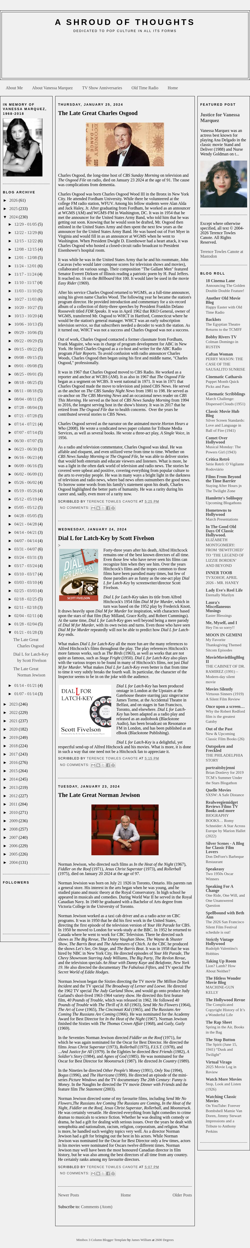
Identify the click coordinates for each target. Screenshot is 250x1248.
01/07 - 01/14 (26, 694)
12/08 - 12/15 (26, 249)
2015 (14, 771)
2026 (14, 200)
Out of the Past (219, 729)
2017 (14, 754)
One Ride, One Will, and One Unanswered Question (225, 900)
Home (173, 88)
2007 (14, 837)
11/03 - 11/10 (26, 291)
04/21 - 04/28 (26, 524)
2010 (14, 812)
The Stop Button (220, 1039)
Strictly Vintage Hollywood (220, 941)
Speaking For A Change (219, 888)
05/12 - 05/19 (26, 499)
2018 (14, 746)
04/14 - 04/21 (26, 532)
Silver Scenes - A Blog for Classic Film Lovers (225, 847)
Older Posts (182, 1195)
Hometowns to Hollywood (218, 512)
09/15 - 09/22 (26, 349)
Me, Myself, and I (221, 622)
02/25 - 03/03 (26, 590)
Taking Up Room (221, 961)
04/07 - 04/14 (26, 541)
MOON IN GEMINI (224, 635)
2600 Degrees (164, 1240)
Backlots (213, 319)
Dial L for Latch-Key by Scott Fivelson (106, 538)
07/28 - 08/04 (26, 407)
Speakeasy (215, 869)
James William (142, 1240)
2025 (14, 208)
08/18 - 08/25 (26, 382)
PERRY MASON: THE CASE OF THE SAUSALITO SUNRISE (225, 364)
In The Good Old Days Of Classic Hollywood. (221, 530)
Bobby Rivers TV (221, 337)
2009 (14, 821)
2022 (14, 712)
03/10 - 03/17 (26, 574)
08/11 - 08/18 (26, 391)
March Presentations (222, 519)
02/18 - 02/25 (26, 599)
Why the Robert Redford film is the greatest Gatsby (225, 716)
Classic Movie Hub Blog (222, 413)
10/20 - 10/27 (26, 307)
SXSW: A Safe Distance (225, 795)
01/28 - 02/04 (26, 624)
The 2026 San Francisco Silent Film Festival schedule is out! (225, 927)
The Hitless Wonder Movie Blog (223, 980)
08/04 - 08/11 (26, 399)
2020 (14, 729)
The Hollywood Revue (225, 1000)
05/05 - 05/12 (26, 507)
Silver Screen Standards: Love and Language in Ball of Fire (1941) (225, 425)
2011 (13, 804)
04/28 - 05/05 (26, 516)
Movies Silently (219, 689)
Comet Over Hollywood (217, 440)
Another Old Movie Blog (223, 300)
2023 (14, 704)
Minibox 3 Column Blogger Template (101, 1240)
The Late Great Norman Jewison (99, 795)
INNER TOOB (219, 573)
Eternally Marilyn (220, 595)
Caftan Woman (219, 354)
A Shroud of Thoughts (125, 22)
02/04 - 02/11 (26, 615)
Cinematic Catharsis (224, 377)
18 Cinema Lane (220, 280)
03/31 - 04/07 (26, 549)
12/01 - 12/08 (26, 257)
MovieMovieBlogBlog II (225, 659)
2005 (14, 854)
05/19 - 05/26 (26, 491)
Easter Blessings (219, 615)
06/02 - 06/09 (26, 474)
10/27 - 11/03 (26, 299)
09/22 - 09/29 (26, 341)
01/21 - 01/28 (26, 632)
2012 (14, 796)
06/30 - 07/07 (26, 441)
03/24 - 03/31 (26, 557)
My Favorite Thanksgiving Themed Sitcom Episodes (223, 644)
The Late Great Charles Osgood (98, 113)
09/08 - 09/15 (26, 357)
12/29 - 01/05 (26, 224)
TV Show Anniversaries (102, 88)
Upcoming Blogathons (223, 503)
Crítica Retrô (217, 459)
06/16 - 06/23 (26, 457)
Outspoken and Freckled (219, 748)
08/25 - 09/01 (26, 374)
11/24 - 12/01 (26, 266)
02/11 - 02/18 (26, 607)
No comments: (75, 508)
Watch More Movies (224, 1079)
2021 (14, 721)
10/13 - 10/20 (26, 316)
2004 (14, 862)
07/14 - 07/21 (26, 424)
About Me (14, 88)
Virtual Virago (219, 1062)
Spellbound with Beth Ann (225, 915)
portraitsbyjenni (220, 767)
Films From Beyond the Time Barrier (223, 478)
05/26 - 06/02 (26, 482)
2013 (14, 787)
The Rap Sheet (219, 1022)
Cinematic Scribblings (225, 394)
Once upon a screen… (225, 706)
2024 (14, 217)
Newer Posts (68, 1195)
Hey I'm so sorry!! (220, 627)
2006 (14, 846)
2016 (14, 762)
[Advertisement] (125, 57)
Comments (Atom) (96, 1207)
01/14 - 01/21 (26, 685)
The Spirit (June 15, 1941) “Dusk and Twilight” (221, 1049)
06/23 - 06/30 (26, 449)
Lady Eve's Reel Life (224, 590)
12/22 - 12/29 (26, 232)
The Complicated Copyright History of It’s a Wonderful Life (225, 1009)
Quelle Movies (218, 790)
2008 (14, 829)
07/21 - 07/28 (26, 416)
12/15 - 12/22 (26, 241)
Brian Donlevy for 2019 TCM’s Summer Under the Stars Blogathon (225, 777)
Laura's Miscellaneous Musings (218, 606)
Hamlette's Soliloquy (224, 498)
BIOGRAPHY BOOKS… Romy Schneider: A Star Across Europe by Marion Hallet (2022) (225, 825)
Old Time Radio (145, 88)
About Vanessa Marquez (52, 88)
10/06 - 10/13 (26, 324)
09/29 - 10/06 (26, 332)
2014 (14, 779)
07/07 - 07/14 (26, 432)
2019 (14, 737)
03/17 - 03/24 (26, 565)
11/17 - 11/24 (26, 274)
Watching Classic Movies (221, 1098)
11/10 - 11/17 (26, 282)
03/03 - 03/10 (26, 582)
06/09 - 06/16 (26, 466)
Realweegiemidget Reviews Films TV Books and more (222, 806)
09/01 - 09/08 (26, 366)
